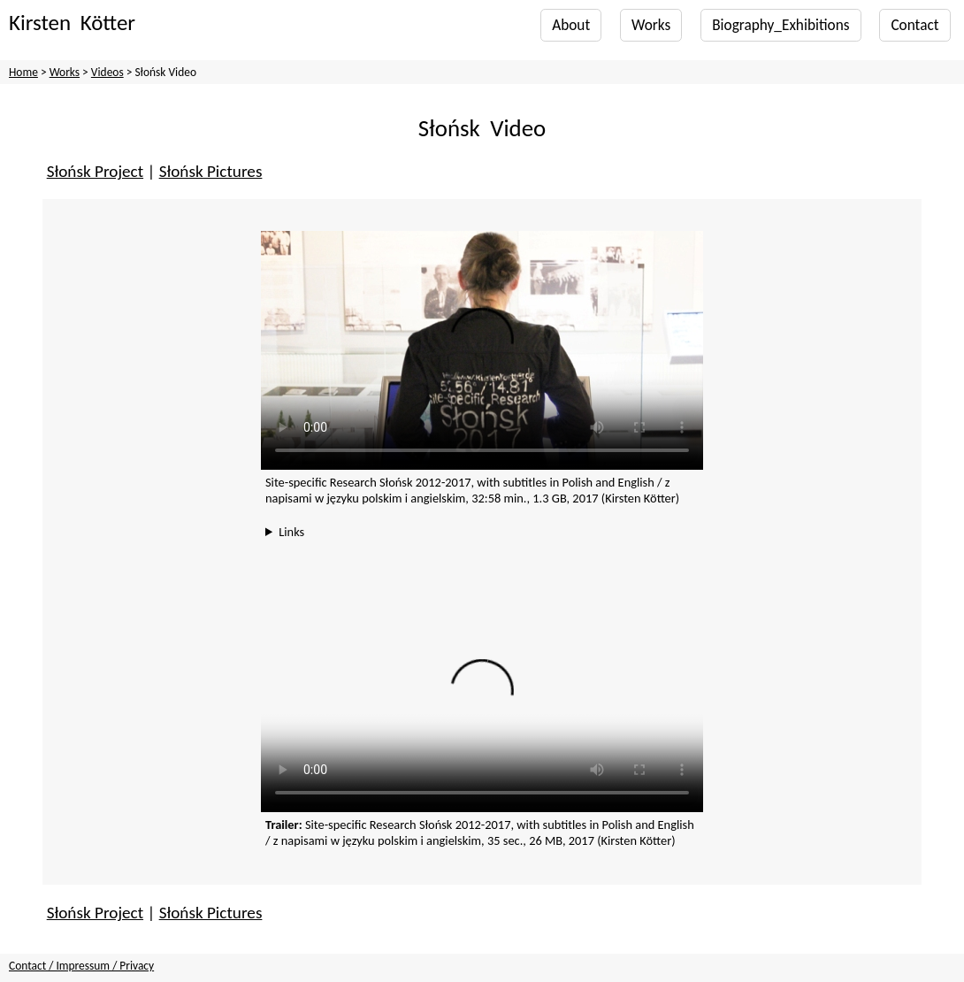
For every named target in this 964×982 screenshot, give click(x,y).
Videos (107, 72)
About (571, 25)
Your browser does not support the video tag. (482, 701)
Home (23, 72)
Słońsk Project (95, 171)
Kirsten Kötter (72, 22)
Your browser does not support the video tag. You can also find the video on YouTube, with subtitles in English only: (482, 350)
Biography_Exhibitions (780, 25)
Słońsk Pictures (211, 171)
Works (650, 25)
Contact (914, 25)
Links (291, 532)
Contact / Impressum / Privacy (81, 965)
